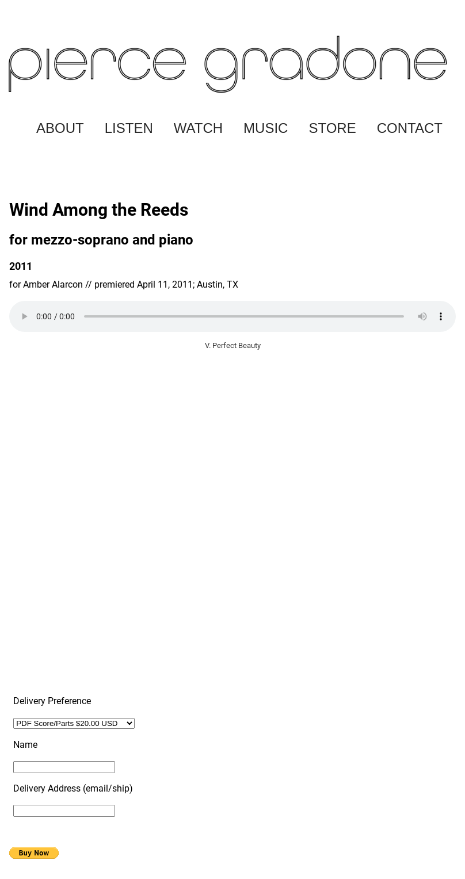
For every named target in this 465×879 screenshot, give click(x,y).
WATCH (198, 128)
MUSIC (265, 128)
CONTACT (410, 128)
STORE (332, 128)
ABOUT (60, 128)
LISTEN (129, 128)
